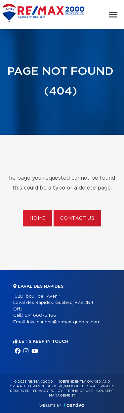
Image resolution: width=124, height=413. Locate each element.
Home (37, 218)
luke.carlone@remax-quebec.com (64, 322)
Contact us (77, 218)
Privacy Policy (47, 391)
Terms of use (79, 391)
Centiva (74, 405)
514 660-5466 (40, 315)
